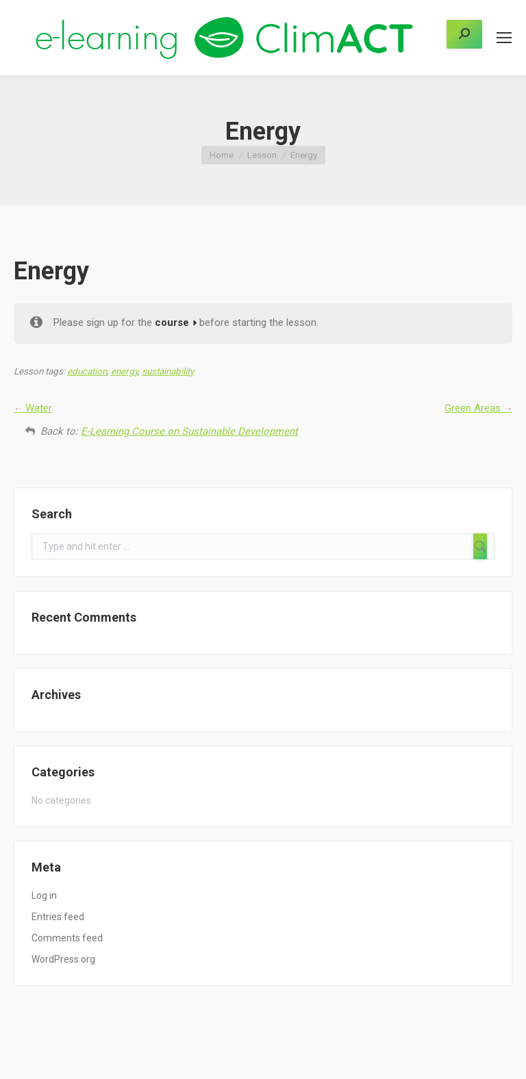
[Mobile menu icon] (504, 37)
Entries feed (58, 916)
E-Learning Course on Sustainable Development (189, 431)
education (87, 371)
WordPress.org (63, 959)
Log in (44, 895)
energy (124, 371)
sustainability (168, 371)
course (172, 322)
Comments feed (67, 937)
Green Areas (478, 408)
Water (33, 408)
